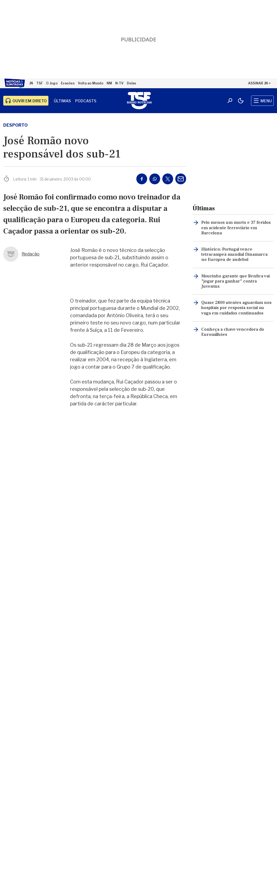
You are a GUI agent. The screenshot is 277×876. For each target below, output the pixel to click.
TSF (39, 83)
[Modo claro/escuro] (241, 101)
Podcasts (85, 101)
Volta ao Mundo (90, 83)
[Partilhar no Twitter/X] (167, 178)
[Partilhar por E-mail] (180, 178)
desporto (15, 125)
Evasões (68, 83)
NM (109, 83)
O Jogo (52, 83)
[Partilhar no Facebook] (141, 178)
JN (31, 83)
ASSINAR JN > (259, 83)
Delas (131, 83)
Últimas (62, 101)
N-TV (119, 83)
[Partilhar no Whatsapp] (154, 178)
